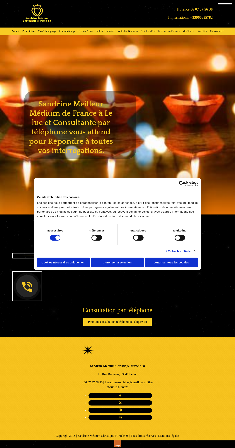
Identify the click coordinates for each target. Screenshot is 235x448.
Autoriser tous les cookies (171, 262)
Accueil (15, 31)
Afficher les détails (178, 251)
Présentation (28, 31)
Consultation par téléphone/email (76, 31)
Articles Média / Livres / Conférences (160, 31)
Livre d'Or (202, 31)
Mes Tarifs (188, 31)
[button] (117, 322)
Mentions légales (168, 435)
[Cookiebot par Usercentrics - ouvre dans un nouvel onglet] (182, 183)
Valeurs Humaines (106, 31)
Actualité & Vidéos (128, 31)
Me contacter (217, 31)
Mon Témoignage (47, 31)
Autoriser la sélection (117, 262)
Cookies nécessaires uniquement (64, 262)
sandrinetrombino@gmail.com (126, 382)
